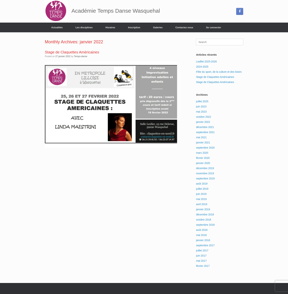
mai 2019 (201, 199)
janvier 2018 (203, 240)
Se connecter (213, 27)
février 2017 (203, 265)
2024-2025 (202, 66)
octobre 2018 (203, 219)
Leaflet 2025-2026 (206, 61)
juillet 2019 (202, 188)
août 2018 (201, 229)
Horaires (110, 27)
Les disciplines (84, 27)
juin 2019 (201, 193)
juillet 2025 (202, 101)
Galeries (158, 27)
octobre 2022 (203, 116)
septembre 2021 (205, 132)
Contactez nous (184, 27)
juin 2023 (201, 106)
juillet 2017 (202, 250)
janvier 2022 (203, 121)
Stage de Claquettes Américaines (72, 52)
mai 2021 (201, 137)
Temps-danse (80, 56)
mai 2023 (201, 111)
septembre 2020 (205, 147)
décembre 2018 (205, 214)
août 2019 (201, 183)
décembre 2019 (205, 168)
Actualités (57, 27)
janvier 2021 (203, 142)
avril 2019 (201, 204)
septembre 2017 (205, 245)
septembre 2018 (205, 224)
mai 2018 (201, 235)
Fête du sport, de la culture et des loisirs (219, 71)
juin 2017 (201, 255)
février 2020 (203, 157)
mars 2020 (202, 152)
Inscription (134, 27)
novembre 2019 (205, 173)
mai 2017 (201, 260)
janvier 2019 (203, 209)
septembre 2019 (205, 178)
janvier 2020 (203, 163)
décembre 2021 (205, 127)
